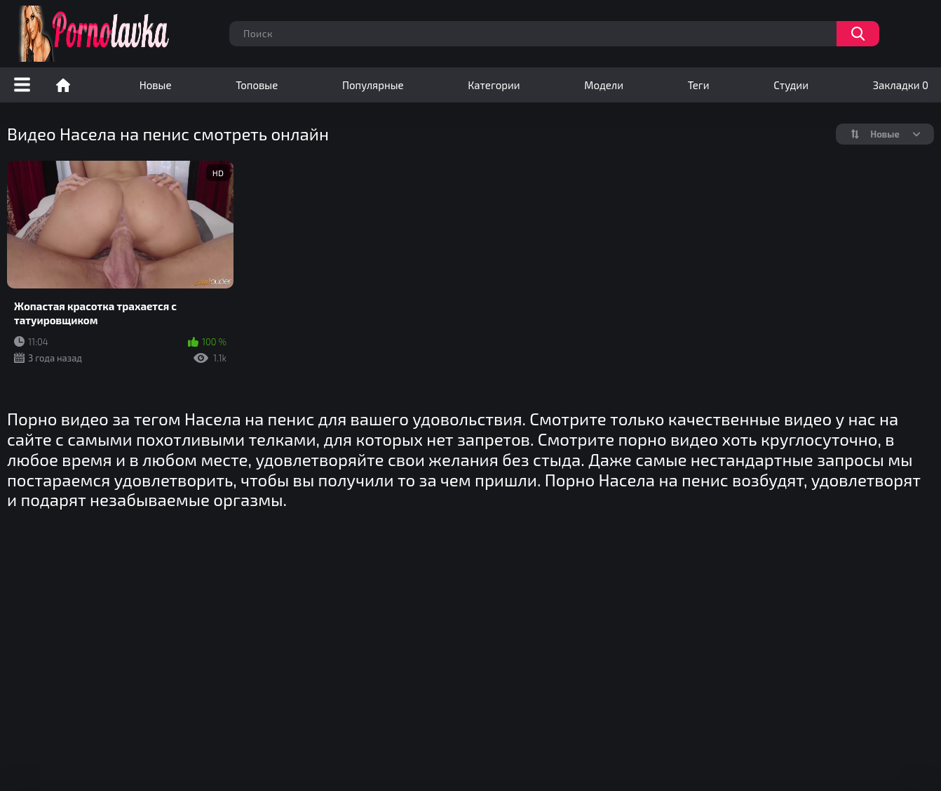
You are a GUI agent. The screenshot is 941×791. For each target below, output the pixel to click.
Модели (603, 85)
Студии (790, 85)
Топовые (257, 85)
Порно (63, 84)
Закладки (900, 85)
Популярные (373, 85)
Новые (156, 85)
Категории (494, 85)
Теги (699, 85)
